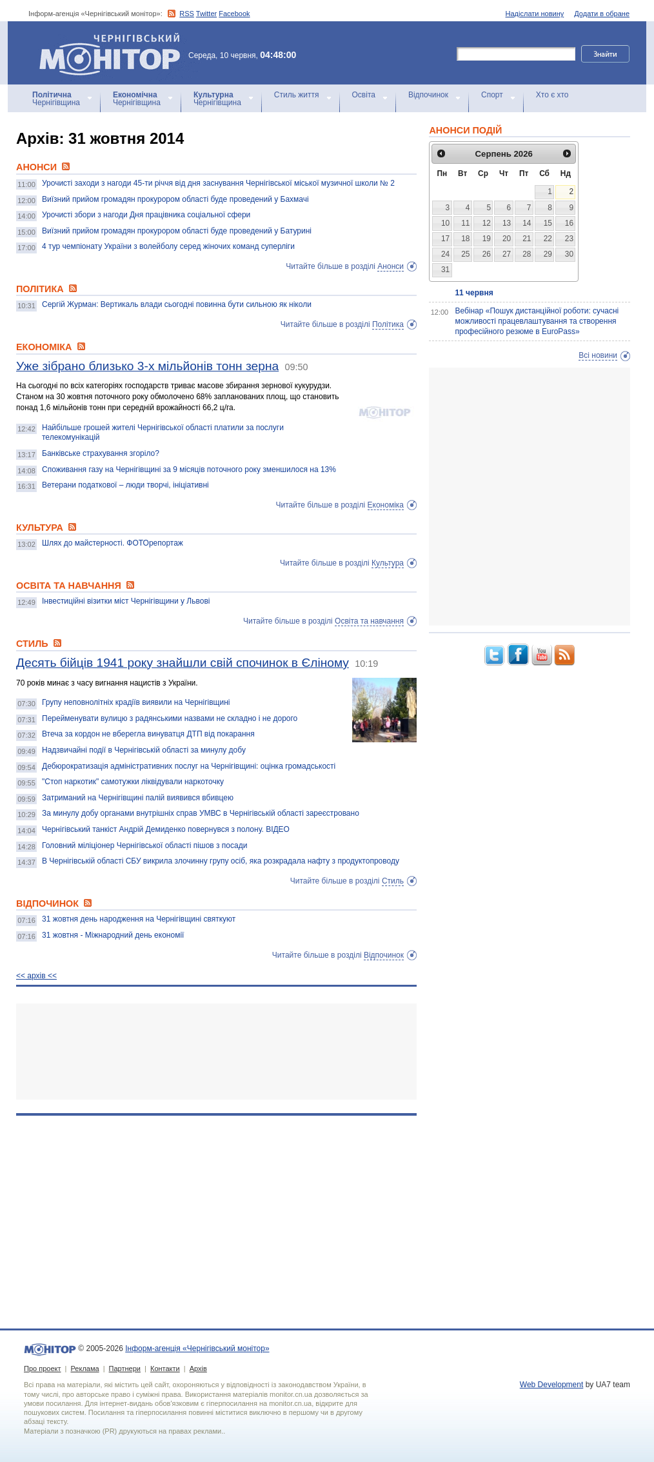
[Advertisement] (216, 1051)
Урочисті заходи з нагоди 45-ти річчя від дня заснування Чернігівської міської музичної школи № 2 (218, 183)
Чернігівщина (56, 98)
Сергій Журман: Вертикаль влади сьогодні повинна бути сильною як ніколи (177, 304)
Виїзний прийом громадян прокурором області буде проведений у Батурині (177, 230)
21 (526, 238)
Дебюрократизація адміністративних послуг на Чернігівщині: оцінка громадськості (188, 766)
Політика (388, 324)
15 (548, 223)
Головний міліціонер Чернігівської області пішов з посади (144, 845)
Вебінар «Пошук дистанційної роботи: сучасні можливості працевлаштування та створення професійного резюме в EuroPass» (537, 320)
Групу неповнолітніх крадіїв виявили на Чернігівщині (136, 702)
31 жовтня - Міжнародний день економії (113, 935)
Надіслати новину (535, 13)
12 (486, 223)
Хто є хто (552, 94)
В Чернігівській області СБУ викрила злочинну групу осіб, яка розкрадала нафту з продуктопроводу (220, 860)
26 (486, 254)
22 (548, 238)
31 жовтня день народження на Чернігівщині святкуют (138, 919)
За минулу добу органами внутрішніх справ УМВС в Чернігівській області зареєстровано (200, 813)
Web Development (552, 1384)
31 (445, 269)
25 (465, 254)
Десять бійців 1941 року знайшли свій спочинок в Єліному (182, 662)
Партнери (125, 1368)
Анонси (390, 266)
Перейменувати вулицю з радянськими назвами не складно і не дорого (169, 718)
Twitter (206, 13)
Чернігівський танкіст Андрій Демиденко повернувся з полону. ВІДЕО (166, 829)
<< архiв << (36, 975)
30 (569, 254)
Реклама (84, 1368)
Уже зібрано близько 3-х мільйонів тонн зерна (147, 366)
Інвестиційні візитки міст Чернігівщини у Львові (126, 601)
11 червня (474, 292)
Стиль (393, 880)
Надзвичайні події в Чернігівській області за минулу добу (144, 750)
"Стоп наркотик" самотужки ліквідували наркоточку (133, 781)
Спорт (492, 94)
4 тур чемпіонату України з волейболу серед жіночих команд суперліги (168, 246)
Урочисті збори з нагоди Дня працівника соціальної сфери (146, 214)
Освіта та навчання (369, 621)
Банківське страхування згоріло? (100, 453)
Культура (388, 563)
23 (569, 238)
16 (569, 223)
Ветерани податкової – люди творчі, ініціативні (125, 484)
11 (465, 223)
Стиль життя (296, 94)
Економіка (386, 504)
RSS (186, 13)
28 (526, 254)
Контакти (165, 1368)
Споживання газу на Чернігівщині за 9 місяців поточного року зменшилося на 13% (189, 469)
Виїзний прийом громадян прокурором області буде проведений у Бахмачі (175, 199)
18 (465, 238)
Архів (198, 1368)
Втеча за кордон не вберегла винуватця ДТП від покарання (148, 733)
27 (506, 254)
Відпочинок (428, 94)
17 (445, 238)
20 (506, 238)
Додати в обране (601, 13)
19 (486, 238)
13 (506, 223)
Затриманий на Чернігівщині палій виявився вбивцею (137, 797)
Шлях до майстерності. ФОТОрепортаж (112, 543)
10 (445, 223)
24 (445, 254)
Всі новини (598, 355)
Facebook (234, 13)
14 (526, 223)
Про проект (42, 1368)
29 (548, 254)
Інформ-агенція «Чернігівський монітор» (114, 53)
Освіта (363, 94)
